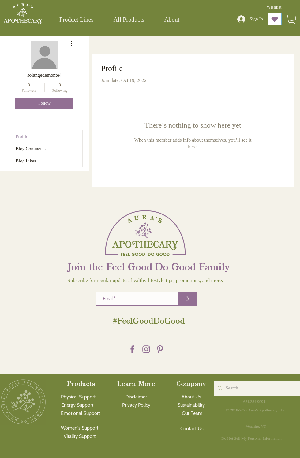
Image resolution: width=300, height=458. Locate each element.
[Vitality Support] (79, 436)
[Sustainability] (191, 405)
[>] (187, 299)
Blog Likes (26, 160)
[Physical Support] (78, 397)
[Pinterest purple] (160, 349)
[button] (76, 20)
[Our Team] (192, 413)
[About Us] (191, 397)
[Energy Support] (77, 405)
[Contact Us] (192, 429)
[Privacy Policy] (136, 405)
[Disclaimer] (136, 397)
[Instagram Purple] (146, 349)
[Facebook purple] (132, 349)
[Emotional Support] (80, 413)
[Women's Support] (79, 428)
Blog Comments (31, 148)
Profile (22, 136)
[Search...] (256, 388)
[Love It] (275, 19)
